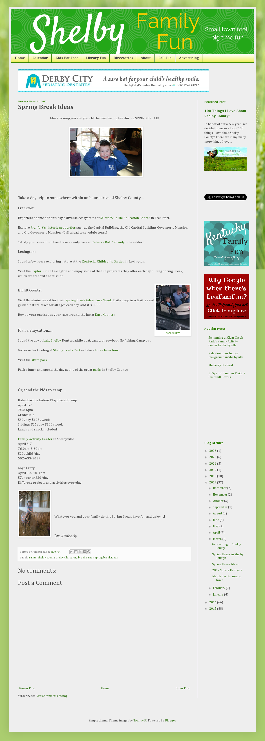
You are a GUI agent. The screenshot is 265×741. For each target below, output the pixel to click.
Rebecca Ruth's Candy (108, 242)
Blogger (170, 720)
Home (20, 58)
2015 (213, 608)
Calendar (40, 58)
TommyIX (140, 720)
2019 (213, 470)
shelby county (46, 557)
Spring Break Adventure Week (89, 300)
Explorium (39, 271)
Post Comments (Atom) (51, 696)
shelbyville (62, 557)
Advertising (189, 58)
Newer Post (27, 688)
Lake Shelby (52, 340)
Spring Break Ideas (225, 564)
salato (33, 557)
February (219, 588)
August (218, 513)
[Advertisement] (226, 410)
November (220, 494)
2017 (213, 482)
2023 (213, 450)
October (218, 501)
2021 (213, 463)
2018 (213, 476)
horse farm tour (106, 350)
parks (97, 369)
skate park (39, 360)
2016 (213, 602)
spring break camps (82, 557)
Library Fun (96, 58)
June (216, 520)
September (220, 507)
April (217, 532)
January (218, 594)
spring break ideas (106, 557)
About (146, 58)
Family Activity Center (35, 439)
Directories (123, 58)
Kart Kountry (105, 314)
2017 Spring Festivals (227, 570)
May (216, 526)
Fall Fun (165, 58)
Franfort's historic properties (53, 227)
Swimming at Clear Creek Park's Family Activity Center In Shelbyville (225, 341)
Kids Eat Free (66, 58)
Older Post (183, 688)
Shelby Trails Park (67, 350)
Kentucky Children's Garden (103, 261)
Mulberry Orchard (220, 365)
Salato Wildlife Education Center (125, 218)
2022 (213, 457)
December (220, 488)
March (217, 539)
